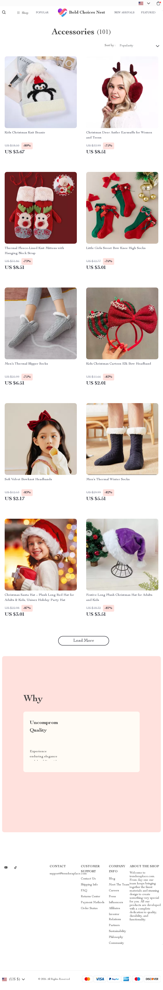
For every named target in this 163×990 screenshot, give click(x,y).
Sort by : (110, 47)
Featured (148, 12)
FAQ (84, 892)
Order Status (89, 910)
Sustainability (117, 933)
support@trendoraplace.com (68, 875)
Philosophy (116, 939)
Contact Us (88, 880)
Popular (42, 12)
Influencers (116, 904)
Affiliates (114, 910)
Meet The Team (119, 886)
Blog (112, 880)
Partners (114, 927)
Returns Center (90, 898)
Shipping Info (89, 886)
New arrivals (124, 12)
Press (112, 898)
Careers (114, 892)
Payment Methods (92, 904)
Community (116, 945)
